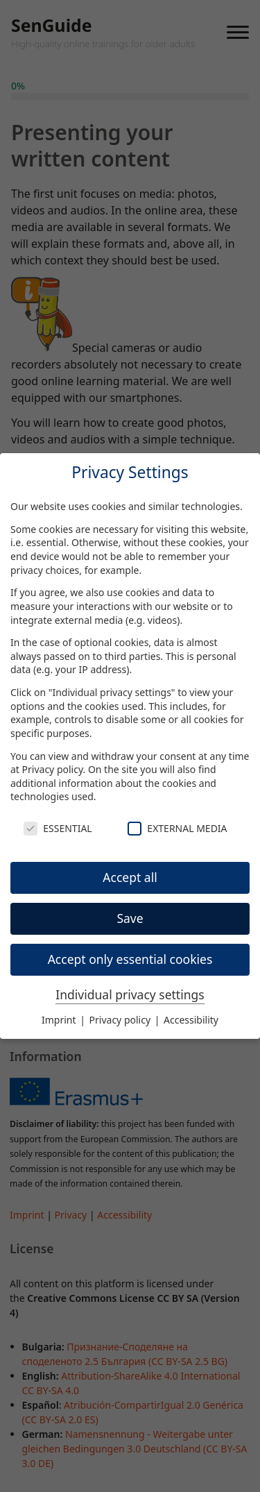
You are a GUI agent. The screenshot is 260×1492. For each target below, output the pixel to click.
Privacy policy (52, 769)
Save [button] (129, 918)
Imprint (60, 1019)
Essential (58, 828)
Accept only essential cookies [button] (130, 959)
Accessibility (191, 1019)
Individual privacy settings (129, 994)
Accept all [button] (130, 877)
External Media (177, 828)
